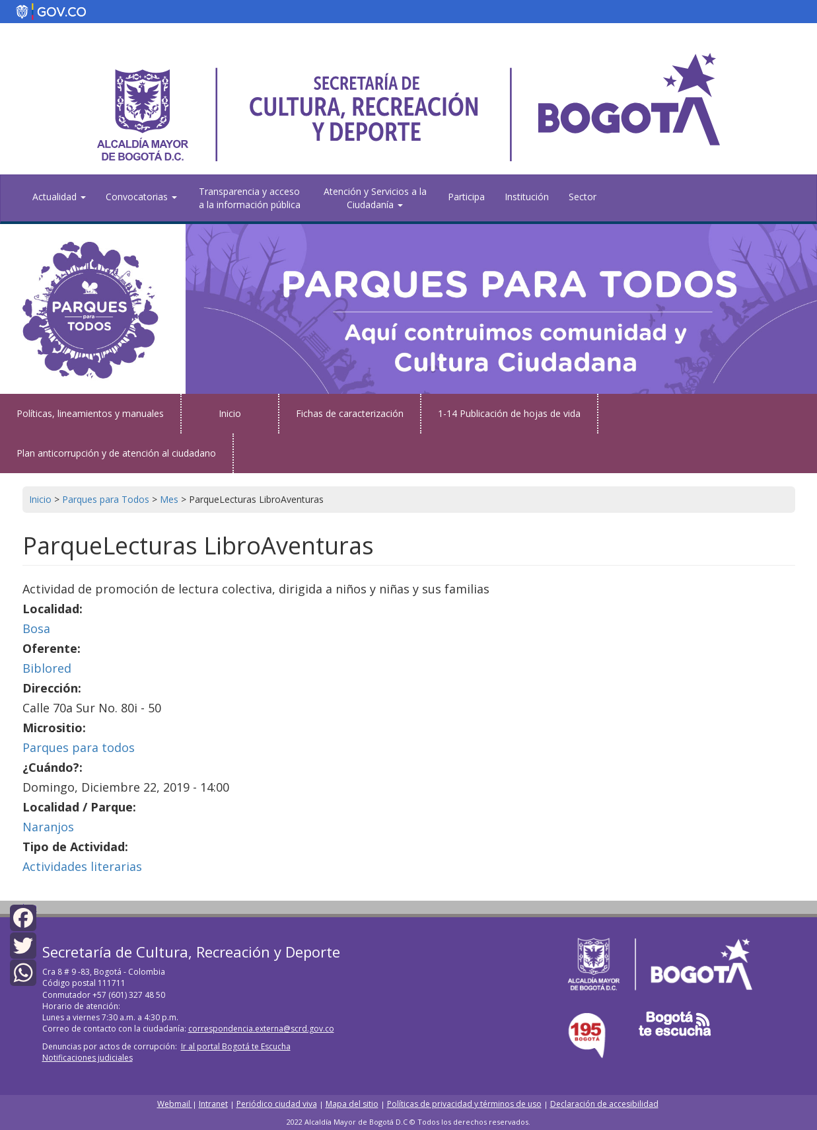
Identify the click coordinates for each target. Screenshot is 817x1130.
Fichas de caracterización (350, 413)
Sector (582, 196)
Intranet (213, 1104)
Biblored (46, 668)
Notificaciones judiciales (87, 1057)
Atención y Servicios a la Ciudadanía (375, 198)
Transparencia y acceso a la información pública (250, 198)
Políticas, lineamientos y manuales (90, 413)
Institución (527, 196)
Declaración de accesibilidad (604, 1104)
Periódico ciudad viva (276, 1104)
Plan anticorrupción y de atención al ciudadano (116, 453)
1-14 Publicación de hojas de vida (509, 413)
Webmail (174, 1104)
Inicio (230, 413)
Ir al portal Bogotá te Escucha (236, 1046)
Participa (466, 196)
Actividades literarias (82, 866)
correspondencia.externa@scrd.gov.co (261, 1028)
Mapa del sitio (352, 1104)
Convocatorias (141, 196)
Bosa (36, 628)
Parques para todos (78, 747)
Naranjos (48, 827)
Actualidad (59, 196)
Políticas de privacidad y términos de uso (464, 1104)
